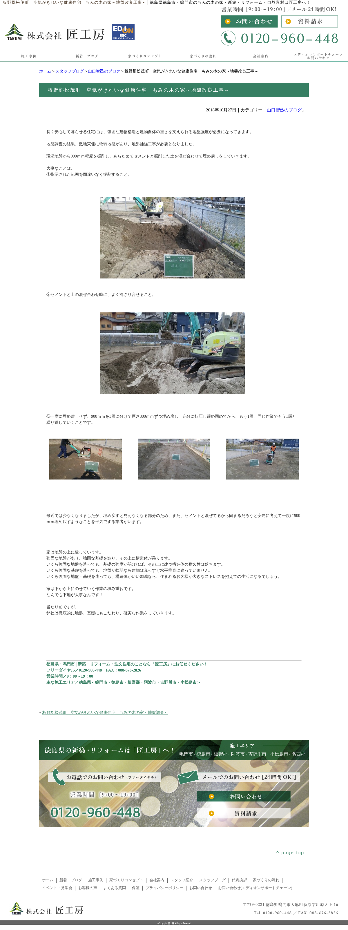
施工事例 (95, 880)
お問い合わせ (200, 888)
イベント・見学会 (57, 888)
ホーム (45, 71)
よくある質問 (114, 888)
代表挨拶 (239, 880)
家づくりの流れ (266, 880)
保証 (135, 888)
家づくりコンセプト (126, 880)
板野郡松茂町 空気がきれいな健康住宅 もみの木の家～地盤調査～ (105, 712)
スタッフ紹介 (182, 880)
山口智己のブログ (104, 71)
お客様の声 (87, 888)
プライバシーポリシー (164, 888)
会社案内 (156, 880)
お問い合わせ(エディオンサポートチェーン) (255, 888)
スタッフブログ (69, 71)
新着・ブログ (70, 880)
